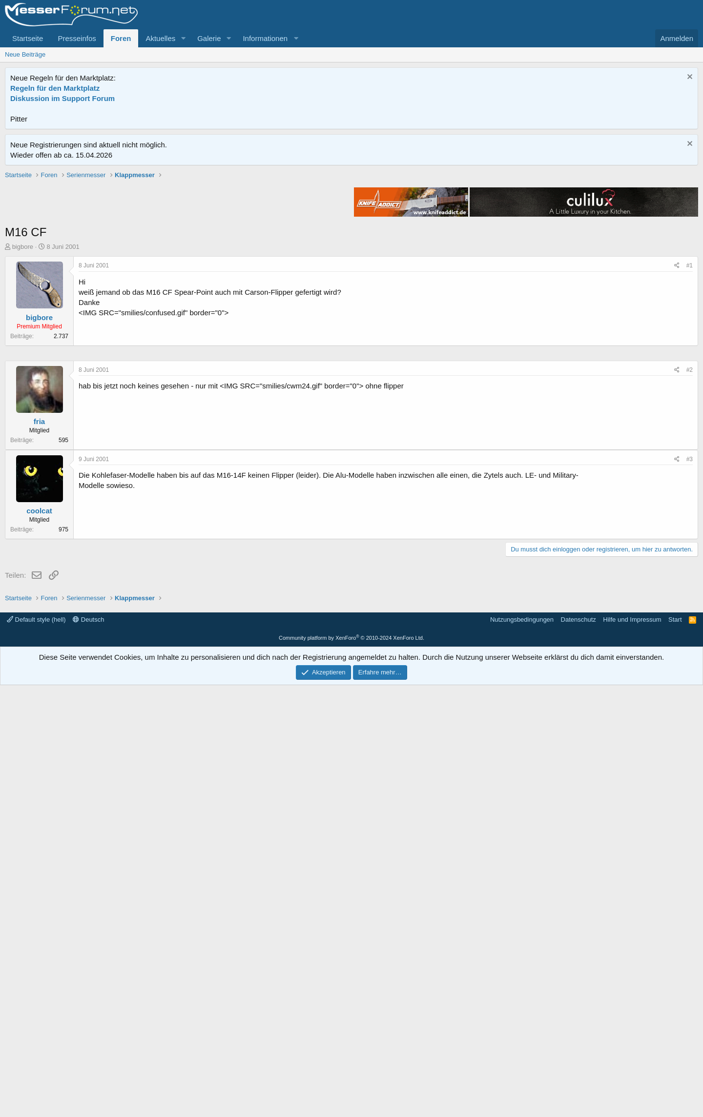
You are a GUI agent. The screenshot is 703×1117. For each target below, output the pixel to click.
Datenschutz (578, 1051)
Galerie (209, 38)
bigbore (22, 385)
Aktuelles (160, 38)
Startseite (27, 38)
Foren (121, 38)
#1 (689, 404)
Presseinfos (77, 38)
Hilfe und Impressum (632, 1051)
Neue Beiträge (25, 54)
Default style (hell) (36, 1051)
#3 (689, 752)
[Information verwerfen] (688, 78)
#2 (689, 662)
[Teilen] (677, 404)
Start (675, 1051)
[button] (183, 38)
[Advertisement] (351, 238)
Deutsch (88, 1051)
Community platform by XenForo (351, 1070)
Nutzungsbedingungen (522, 1051)
